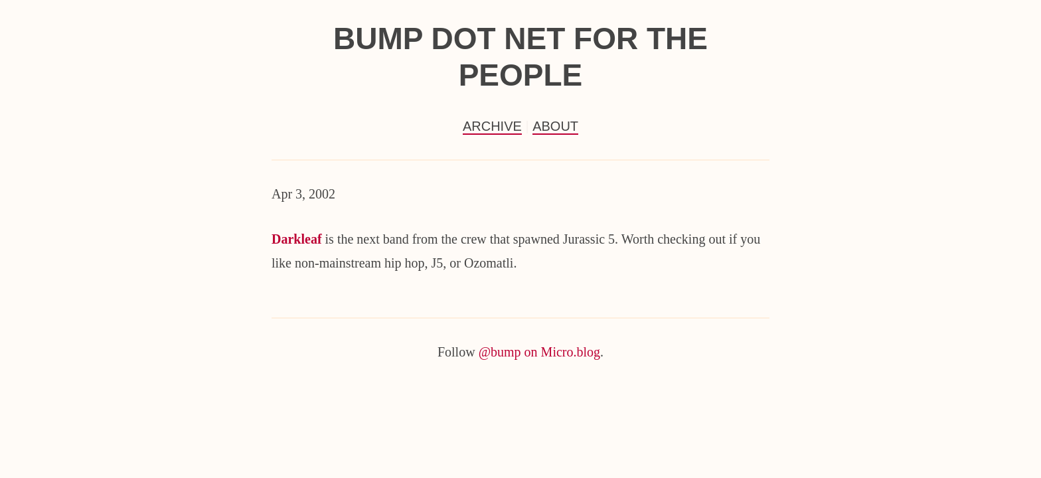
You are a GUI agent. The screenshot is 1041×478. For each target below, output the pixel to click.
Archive (492, 126)
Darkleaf (297, 239)
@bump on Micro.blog (539, 352)
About (555, 126)
